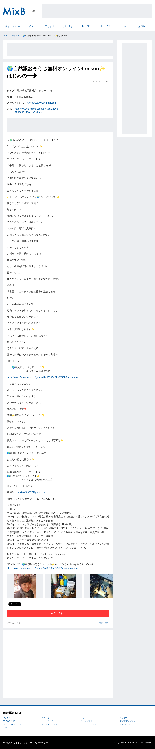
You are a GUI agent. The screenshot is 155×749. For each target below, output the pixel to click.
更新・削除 (103, 623)
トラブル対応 (22, 743)
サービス (105, 26)
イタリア (123, 718)
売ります (49, 26)
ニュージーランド (88, 724)
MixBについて (9, 743)
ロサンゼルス (86, 721)
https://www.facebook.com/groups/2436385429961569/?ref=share (42, 377)
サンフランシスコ (127, 721)
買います (68, 26)
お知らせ (143, 26)
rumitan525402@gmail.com (41, 102)
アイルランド (9, 721)
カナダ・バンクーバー (13, 724)
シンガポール (125, 724)
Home (5, 36)
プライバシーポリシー (38, 743)
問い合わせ (58, 613)
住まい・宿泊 (12, 26)
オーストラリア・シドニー (53, 724)
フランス (46, 718)
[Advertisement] (97, 11)
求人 (31, 26)
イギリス (7, 718)
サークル (124, 26)
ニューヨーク (48, 721)
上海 (5, 727)
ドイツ (83, 718)
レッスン (87, 26)
